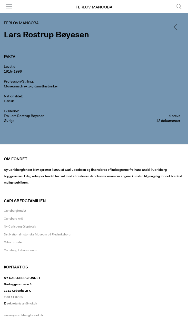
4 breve (174, 116)
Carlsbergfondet (15, 210)
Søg (179, 6)
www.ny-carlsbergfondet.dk (23, 315)
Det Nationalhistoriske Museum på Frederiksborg (37, 234)
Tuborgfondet (13, 242)
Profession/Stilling (18, 82)
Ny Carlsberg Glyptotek (20, 226)
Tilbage (178, 27)
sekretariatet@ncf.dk (22, 303)
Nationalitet (13, 96)
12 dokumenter (168, 121)
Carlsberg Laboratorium (20, 250)
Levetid (9, 67)
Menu (9, 6)
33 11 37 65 (14, 297)
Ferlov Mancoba (94, 7)
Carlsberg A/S (13, 218)
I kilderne (11, 111)
